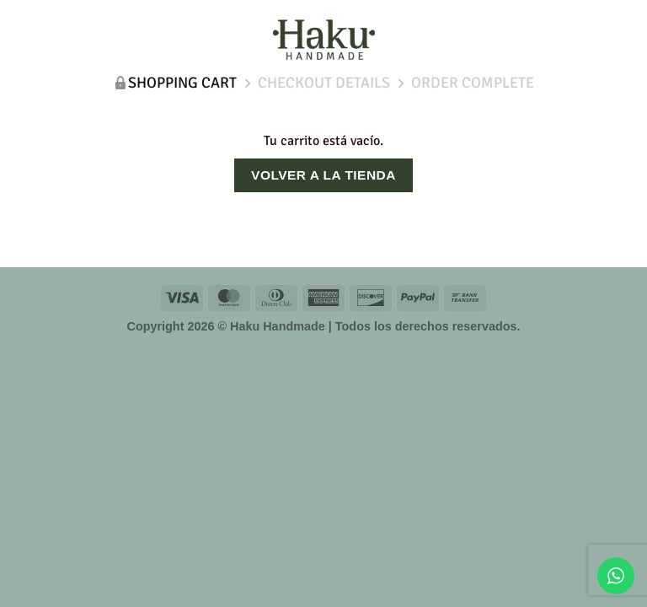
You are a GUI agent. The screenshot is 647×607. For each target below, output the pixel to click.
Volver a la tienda (323, 175)
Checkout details (324, 82)
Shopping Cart (182, 82)
